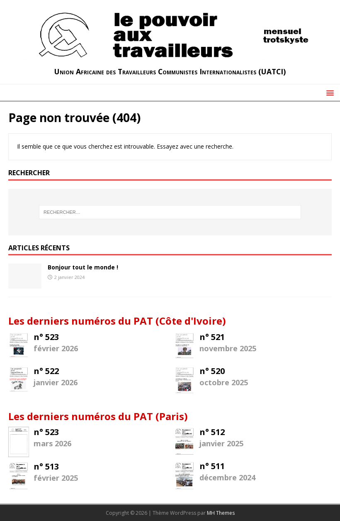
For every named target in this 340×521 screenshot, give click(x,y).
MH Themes (221, 512)
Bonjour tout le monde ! (83, 267)
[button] (328, 92)
